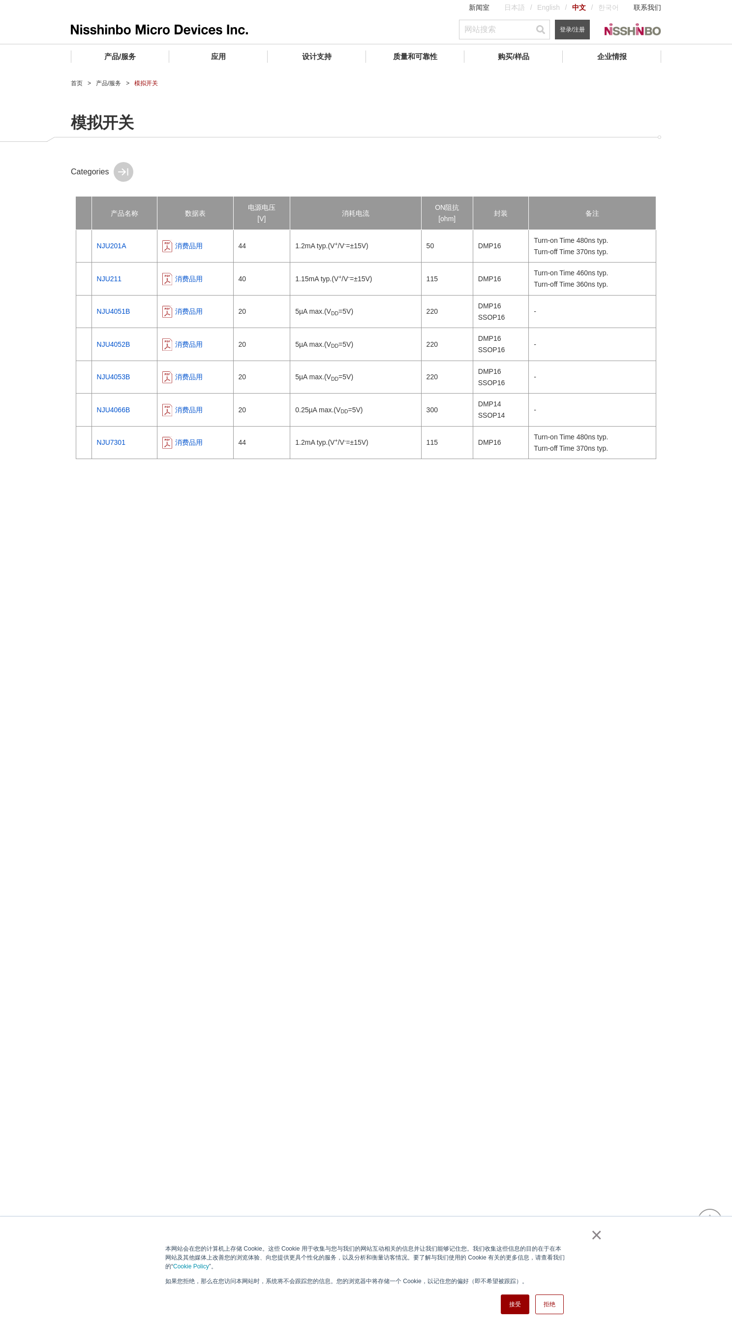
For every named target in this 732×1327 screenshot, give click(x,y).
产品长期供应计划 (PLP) (313, 1179)
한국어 (608, 7)
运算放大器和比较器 (65, 267)
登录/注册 (572, 29)
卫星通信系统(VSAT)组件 (74, 679)
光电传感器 (49, 419)
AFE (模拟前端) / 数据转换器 (80, 289)
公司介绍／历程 (95, 1084)
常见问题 (290, 1166)
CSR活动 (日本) (95, 1122)
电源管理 (45, 310)
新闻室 (479, 7)
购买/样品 (513, 56)
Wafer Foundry (56, 844)
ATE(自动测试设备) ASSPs (71, 519)
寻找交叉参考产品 (303, 1153)
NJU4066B (235, 410)
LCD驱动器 (47, 537)
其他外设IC (47, 610)
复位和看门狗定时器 (65, 332)
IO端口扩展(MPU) (57, 592)
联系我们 (647, 7)
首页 (77, 83)
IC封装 (286, 1140)
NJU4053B (235, 377)
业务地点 (84, 1109)
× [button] (594, 1234)
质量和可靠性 (415, 56)
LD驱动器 (45, 555)
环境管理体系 (296, 1127)
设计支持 (317, 56)
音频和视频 (49, 375)
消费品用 (304, 246)
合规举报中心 (91, 1135)
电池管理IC (49, 354)
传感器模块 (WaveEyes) (72, 701)
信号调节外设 (53, 462)
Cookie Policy (191, 1266)
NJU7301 (233, 442)
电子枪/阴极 (50, 778)
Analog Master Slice (65, 866)
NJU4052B (235, 344)
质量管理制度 (296, 1115)
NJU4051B (235, 311)
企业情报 (612, 56)
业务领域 (84, 1096)
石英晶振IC (47, 500)
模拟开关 (44, 573)
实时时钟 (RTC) (54, 482)
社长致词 (84, 1071)
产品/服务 (120, 56)
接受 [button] (515, 1304)
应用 (218, 56)
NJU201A (233, 246)
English (548, 7)
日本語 (514, 7)
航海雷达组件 (53, 723)
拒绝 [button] (549, 1304)
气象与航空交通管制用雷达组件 (81, 750)
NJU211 (231, 279)
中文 (579, 7)
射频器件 (45, 397)
